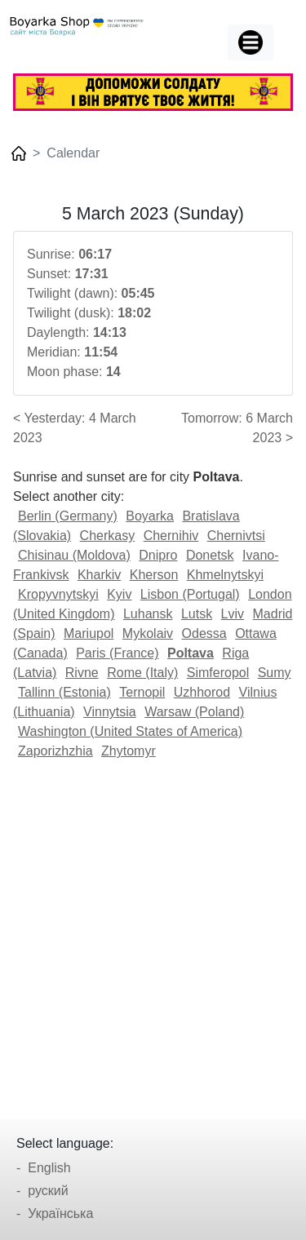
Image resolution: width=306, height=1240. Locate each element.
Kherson (154, 575)
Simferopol (218, 673)
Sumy (274, 673)
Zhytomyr (128, 751)
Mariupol (88, 633)
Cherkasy (107, 535)
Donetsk (210, 555)
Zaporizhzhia (55, 751)
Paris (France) (117, 653)
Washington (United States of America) (130, 731)
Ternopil (142, 692)
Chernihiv (171, 535)
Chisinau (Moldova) (74, 555)
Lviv (232, 614)
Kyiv (119, 594)
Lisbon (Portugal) (190, 594)
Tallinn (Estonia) (64, 692)
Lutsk (196, 614)
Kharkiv (99, 575)
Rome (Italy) (142, 673)
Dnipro (158, 555)
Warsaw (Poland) (194, 712)
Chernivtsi (236, 535)
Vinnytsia (109, 712)
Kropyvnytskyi (58, 594)
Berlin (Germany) (68, 516)
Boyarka (150, 516)
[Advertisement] (153, 934)
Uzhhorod (202, 692)
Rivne (82, 673)
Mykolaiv (147, 633)
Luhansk (148, 614)
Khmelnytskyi (225, 575)
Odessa (204, 633)
